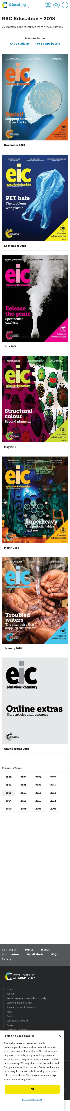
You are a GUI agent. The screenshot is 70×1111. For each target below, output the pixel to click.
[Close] (60, 1036)
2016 (38, 793)
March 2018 (11, 547)
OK (32, 1089)
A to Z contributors (47, 43)
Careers (10, 1025)
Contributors (11, 954)
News (9, 1011)
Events (10, 1016)
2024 (38, 777)
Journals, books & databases (21, 1007)
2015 (53, 793)
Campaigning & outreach (19, 1002)
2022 (8, 785)
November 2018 (14, 145)
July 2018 (10, 346)
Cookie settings (32, 1099)
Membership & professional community (26, 998)
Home (10, 989)
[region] (32, 1070)
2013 (23, 800)
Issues (45, 949)
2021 (23, 785)
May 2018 (10, 447)
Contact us (9, 949)
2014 (8, 800)
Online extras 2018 (16, 749)
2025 (23, 777)
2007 (53, 808)
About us (11, 993)
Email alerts (35, 954)
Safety (6, 959)
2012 (38, 800)
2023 (53, 777)
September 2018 (15, 246)
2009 (23, 808)
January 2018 (13, 648)
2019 (53, 785)
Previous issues (35, 38)
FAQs (54, 954)
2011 (53, 800)
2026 (8, 777)
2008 (38, 808)
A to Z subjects (20, 43)
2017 (23, 793)
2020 (38, 785)
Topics (28, 949)
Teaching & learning (17, 1029)
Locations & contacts (17, 1020)
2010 (8, 808)
